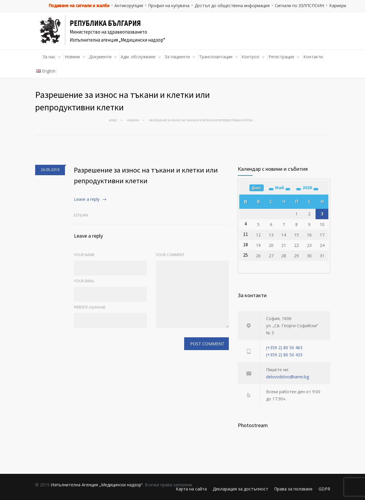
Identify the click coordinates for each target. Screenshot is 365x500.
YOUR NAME (84, 254)
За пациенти (177, 56)
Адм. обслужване (138, 56)
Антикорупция (128, 5)
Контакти (313, 56)
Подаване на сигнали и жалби (79, 5)
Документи (100, 56)
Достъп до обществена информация (232, 5)
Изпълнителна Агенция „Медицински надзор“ (97, 485)
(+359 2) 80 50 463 (284, 347)
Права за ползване (293, 489)
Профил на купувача (169, 5)
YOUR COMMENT (170, 254)
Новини (72, 56)
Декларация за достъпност (240, 489)
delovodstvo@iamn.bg (287, 377)
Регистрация (281, 56)
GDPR (324, 489)
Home (113, 120)
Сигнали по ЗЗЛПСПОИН (299, 5)
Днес (256, 188)
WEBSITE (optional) (89, 307)
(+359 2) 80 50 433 (284, 355)
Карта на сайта (191, 489)
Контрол (250, 56)
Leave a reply (87, 199)
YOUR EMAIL (84, 280)
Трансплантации (215, 56)
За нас (49, 56)
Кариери (337, 5)
